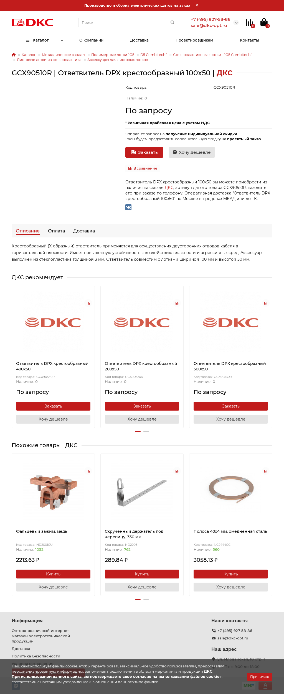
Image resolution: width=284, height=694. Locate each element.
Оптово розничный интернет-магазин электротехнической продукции (41, 635)
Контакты (249, 40)
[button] (138, 431)
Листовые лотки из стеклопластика (49, 60)
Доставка (139, 40)
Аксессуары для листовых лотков (117, 60)
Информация (27, 620)
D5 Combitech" (153, 55)
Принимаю (259, 677)
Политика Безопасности (36, 656)
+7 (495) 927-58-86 (234, 630)
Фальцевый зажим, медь (41, 531)
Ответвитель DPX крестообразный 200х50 (141, 366)
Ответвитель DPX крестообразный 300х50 (230, 366)
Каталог (37, 40)
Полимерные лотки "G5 (112, 55)
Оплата (56, 231)
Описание (28, 231)
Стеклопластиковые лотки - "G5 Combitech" (212, 55)
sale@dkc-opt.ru (232, 638)
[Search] (128, 22)
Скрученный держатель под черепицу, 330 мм (134, 534)
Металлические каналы (63, 55)
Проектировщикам (194, 40)
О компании (91, 40)
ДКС (169, 187)
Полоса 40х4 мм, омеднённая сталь (230, 531)
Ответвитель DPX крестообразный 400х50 (52, 366)
